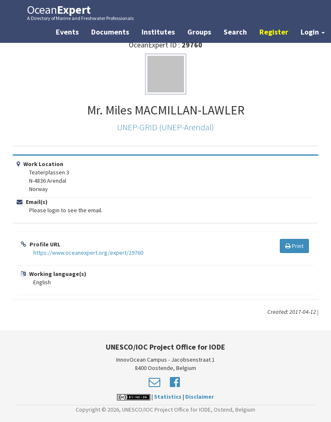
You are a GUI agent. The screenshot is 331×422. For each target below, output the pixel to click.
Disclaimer (199, 396)
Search (235, 32)
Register (273, 32)
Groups (199, 32)
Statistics (168, 396)
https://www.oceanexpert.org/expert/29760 (88, 252)
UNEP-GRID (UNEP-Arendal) (165, 127)
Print (294, 246)
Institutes (158, 32)
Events (67, 32)
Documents (110, 32)
